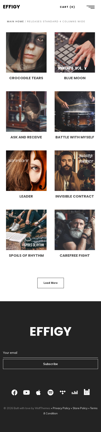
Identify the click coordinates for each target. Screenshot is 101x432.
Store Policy (80, 408)
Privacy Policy (61, 408)
